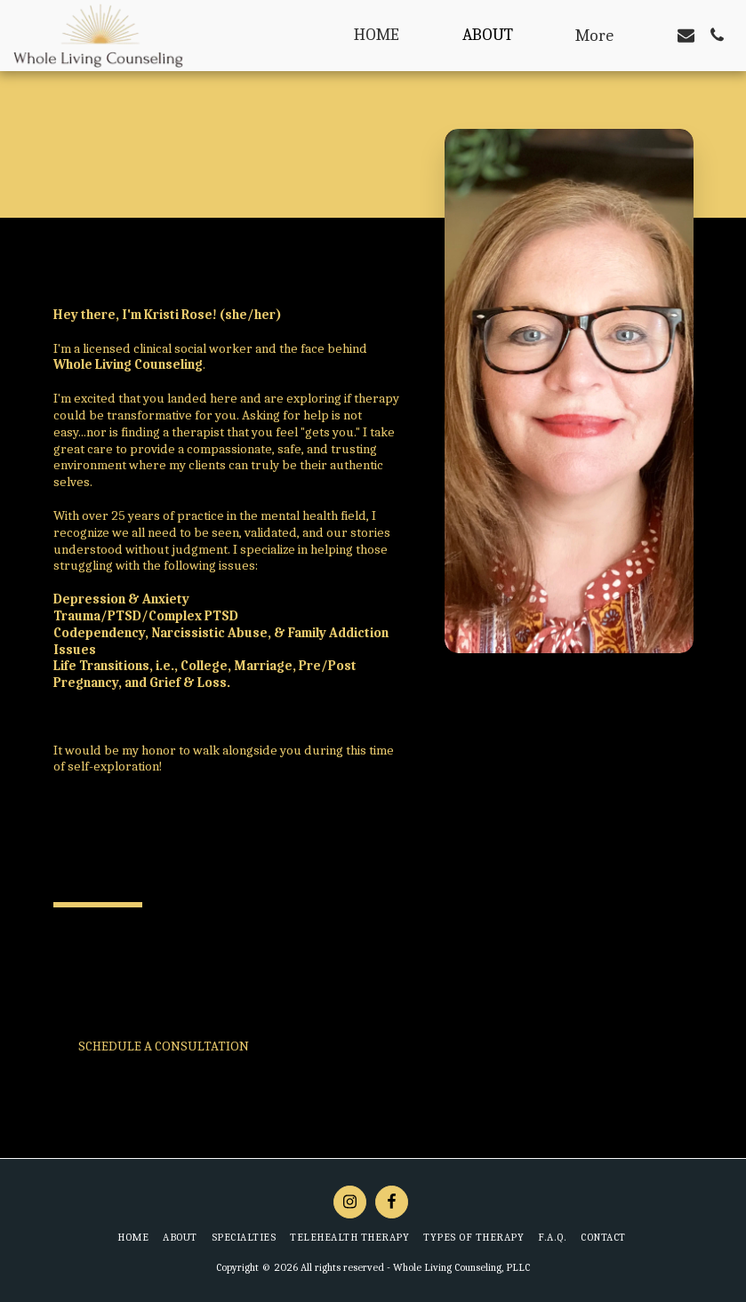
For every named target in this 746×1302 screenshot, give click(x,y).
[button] (686, 35)
